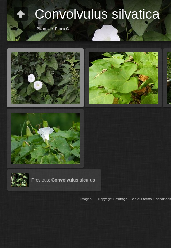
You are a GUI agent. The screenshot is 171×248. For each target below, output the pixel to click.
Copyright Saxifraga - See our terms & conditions (134, 199)
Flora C (62, 28)
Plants (43, 28)
